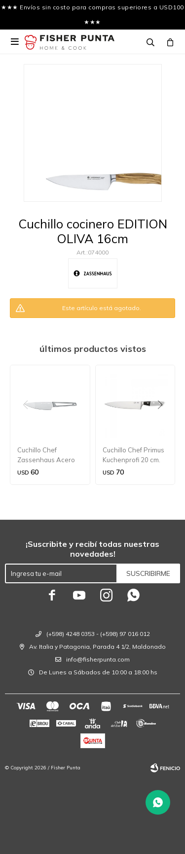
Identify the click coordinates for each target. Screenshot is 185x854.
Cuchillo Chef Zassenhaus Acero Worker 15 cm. (46, 455)
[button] (163, 425)
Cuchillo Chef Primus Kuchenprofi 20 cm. (133, 455)
